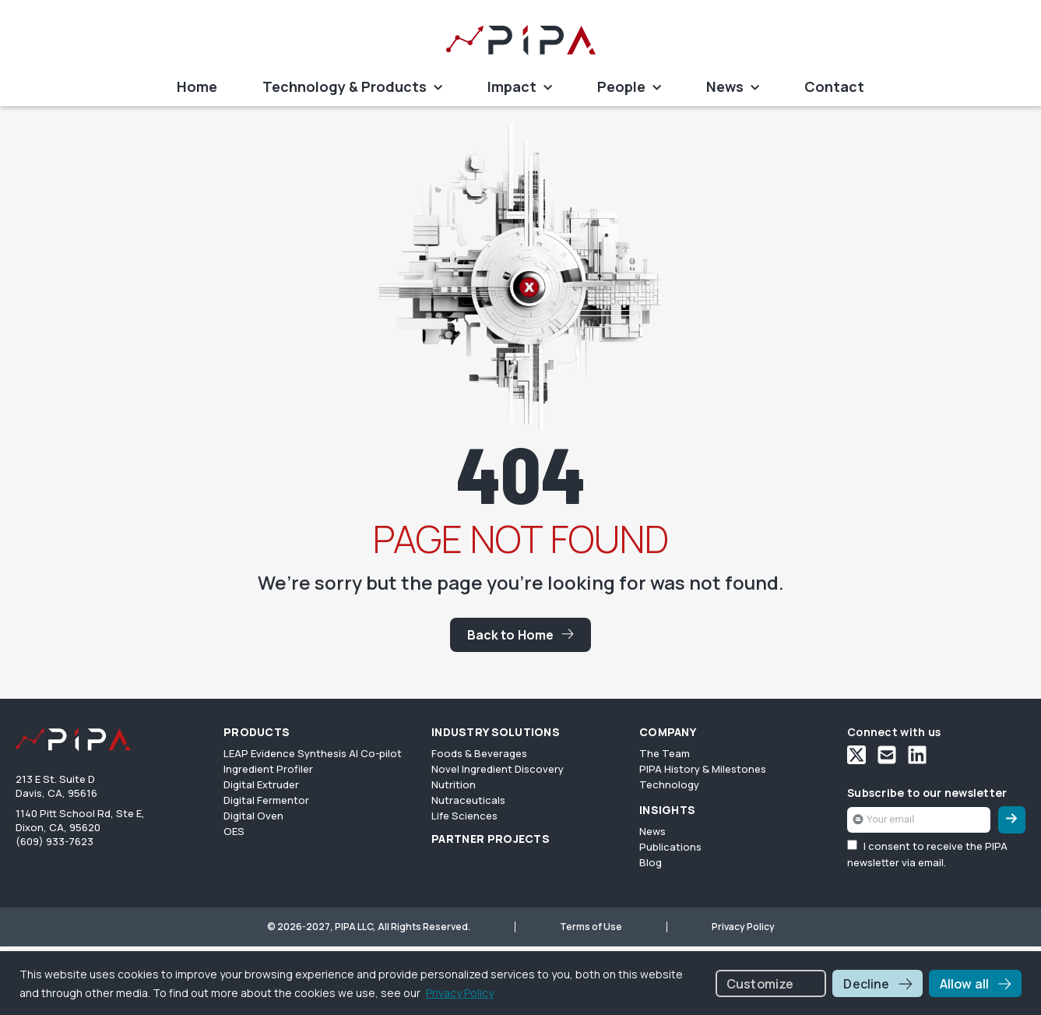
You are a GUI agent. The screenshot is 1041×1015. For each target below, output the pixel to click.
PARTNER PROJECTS (490, 838)
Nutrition (453, 784)
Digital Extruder (261, 784)
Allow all (964, 983)
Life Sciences (464, 816)
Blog (650, 862)
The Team (664, 753)
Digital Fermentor (266, 800)
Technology (669, 784)
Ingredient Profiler (268, 769)
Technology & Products (352, 88)
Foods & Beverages (479, 753)
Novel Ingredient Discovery (497, 769)
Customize (759, 983)
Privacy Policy (460, 992)
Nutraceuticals (468, 800)
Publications (670, 847)
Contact (834, 86)
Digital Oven (253, 816)
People (629, 88)
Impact (519, 88)
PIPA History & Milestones (702, 769)
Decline (866, 983)
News (732, 88)
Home (197, 86)
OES (233, 831)
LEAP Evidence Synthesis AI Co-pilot (312, 753)
